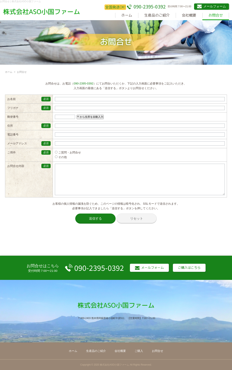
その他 (57, 157)
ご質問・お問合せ (64, 152)
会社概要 (189, 15)
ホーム (126, 15)
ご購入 (139, 350)
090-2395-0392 (83, 83)
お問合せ (215, 15)
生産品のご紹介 (157, 15)
